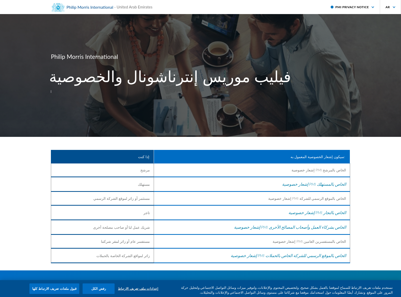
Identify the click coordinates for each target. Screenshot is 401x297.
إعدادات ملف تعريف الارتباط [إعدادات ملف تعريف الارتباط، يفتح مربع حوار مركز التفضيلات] (138, 290)
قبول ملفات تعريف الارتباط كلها (54, 290)
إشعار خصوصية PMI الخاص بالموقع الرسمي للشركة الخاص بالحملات (288, 255)
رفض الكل (98, 290)
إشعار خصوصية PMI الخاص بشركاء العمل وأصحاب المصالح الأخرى (290, 227)
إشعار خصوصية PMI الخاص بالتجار (317, 212)
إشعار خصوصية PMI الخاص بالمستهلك (314, 184)
